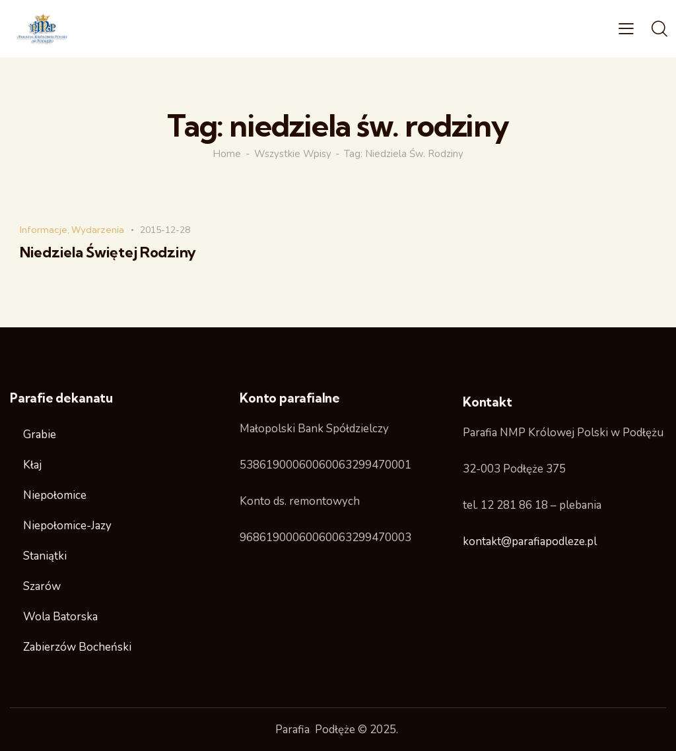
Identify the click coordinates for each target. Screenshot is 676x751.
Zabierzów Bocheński (77, 647)
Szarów (42, 586)
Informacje (43, 230)
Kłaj (32, 465)
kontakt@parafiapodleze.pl (530, 541)
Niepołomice (54, 495)
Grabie (39, 434)
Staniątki (45, 556)
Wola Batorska (60, 616)
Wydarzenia (97, 230)
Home (227, 154)
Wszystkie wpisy (292, 154)
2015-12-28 (165, 230)
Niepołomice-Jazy (67, 525)
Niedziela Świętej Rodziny (108, 252)
